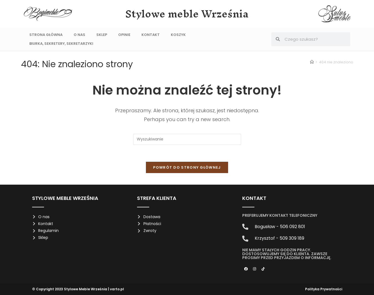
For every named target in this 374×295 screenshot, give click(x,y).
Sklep (101, 34)
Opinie (124, 34)
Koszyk (178, 34)
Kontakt (150, 34)
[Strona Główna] (312, 62)
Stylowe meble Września (187, 13)
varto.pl (117, 289)
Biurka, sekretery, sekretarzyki (61, 43)
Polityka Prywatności (323, 289)
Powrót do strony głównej (187, 167)
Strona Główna (46, 34)
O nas (79, 34)
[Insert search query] (187, 139)
